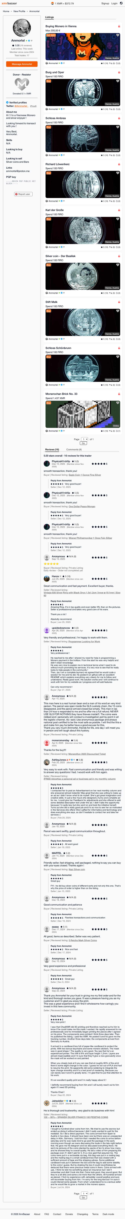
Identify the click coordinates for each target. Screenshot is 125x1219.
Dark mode (108, 1214)
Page (76, 439)
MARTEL (57, 853)
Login (114, 3)
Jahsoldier (57, 1100)
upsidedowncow (61, 627)
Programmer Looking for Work (84, 641)
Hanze (55, 576)
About (37, 1214)
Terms (95, 1214)
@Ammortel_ (21, 106)
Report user (24, 194)
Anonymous (58, 556)
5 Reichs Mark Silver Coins (83, 940)
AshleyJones (59, 759)
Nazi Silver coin (77, 869)
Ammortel (34, 11)
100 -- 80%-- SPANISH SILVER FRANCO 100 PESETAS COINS (76, 1117)
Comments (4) (74, 449)
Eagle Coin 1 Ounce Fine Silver (85, 474)
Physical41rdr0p (61, 461)
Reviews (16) (52, 449)
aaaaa (55, 926)
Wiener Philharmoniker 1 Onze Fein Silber (90, 538)
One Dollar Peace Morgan (82, 506)
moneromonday (60, 740)
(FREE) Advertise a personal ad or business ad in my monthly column (80, 778)
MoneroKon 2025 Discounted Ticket (87, 753)
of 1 (92, 439)
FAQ (46, 1214)
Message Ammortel (22, 64)
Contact (57, 1214)
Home (6, 11)
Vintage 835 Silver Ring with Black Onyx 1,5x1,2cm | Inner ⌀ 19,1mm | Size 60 (82, 594)
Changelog (82, 1214)
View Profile (19, 11)
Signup (105, 3)
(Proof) (33, 106)
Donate (69, 1214)
